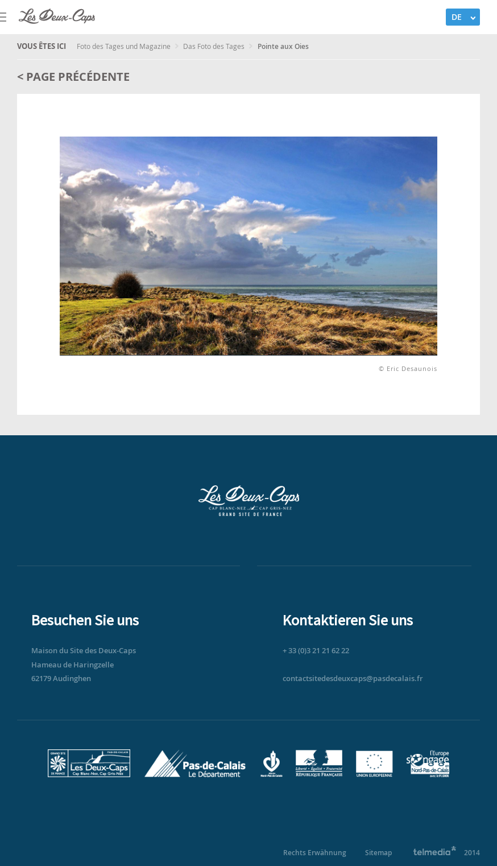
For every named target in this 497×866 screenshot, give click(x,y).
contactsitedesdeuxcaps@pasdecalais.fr (353, 678)
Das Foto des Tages (214, 46)
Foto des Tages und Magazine (124, 46)
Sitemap (378, 852)
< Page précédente (73, 76)
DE (457, 16)
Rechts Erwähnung (314, 852)
